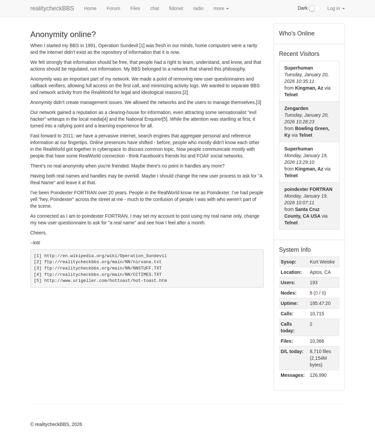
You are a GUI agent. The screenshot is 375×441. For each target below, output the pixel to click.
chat (154, 8)
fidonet (176, 8)
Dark (309, 8)
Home (90, 8)
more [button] (221, 8)
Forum (113, 8)
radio (198, 8)
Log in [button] (336, 8)
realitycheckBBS (52, 8)
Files (135, 8)
